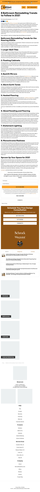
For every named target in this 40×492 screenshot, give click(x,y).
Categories (19, 251)
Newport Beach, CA (20, 449)
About (20, 464)
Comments (20, 200)
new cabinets (24, 32)
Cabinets (20, 433)
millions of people (14, 23)
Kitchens (20, 428)
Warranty (20, 414)
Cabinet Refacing (20, 435)
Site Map (22, 487)
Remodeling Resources (20, 466)
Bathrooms (20, 430)
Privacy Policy (34, 193)
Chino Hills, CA (20, 455)
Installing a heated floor (29, 97)
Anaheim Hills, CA (20, 444)
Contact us (3, 170)
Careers (20, 474)
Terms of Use (28, 193)
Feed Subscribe (20, 195)
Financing (20, 416)
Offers (20, 469)
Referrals (20, 419)
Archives (33, 251)
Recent (6, 251)
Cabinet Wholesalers (7, 19)
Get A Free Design (32, 7)
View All (20, 457)
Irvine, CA (20, 452)
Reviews (20, 471)
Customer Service (20, 421)
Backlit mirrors (28, 76)
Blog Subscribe (20, 186)
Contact (20, 411)
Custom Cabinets (20, 438)
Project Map (20, 477)
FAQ (20, 408)
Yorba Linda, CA (20, 447)
